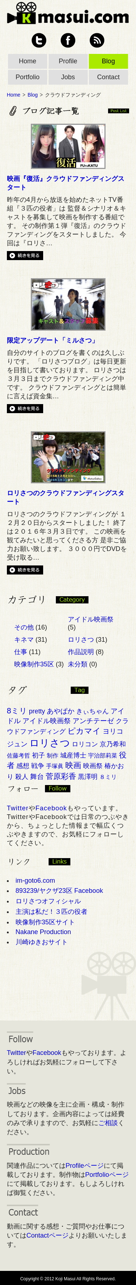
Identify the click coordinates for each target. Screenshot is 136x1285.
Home (27, 61)
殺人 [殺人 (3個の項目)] (21, 776)
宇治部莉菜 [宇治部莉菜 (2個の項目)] (102, 755)
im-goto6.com (35, 880)
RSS (97, 40)
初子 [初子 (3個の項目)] (38, 755)
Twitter (39, 40)
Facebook (68, 40)
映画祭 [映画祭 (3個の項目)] (93, 765)
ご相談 (108, 1123)
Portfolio (28, 77)
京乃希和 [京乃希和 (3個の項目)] (113, 744)
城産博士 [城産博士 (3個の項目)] (73, 755)
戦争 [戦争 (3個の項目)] (37, 765)
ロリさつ (81, 639)
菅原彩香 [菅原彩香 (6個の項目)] (61, 776)
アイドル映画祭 (91, 619)
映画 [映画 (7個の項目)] (73, 765)
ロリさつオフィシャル (48, 901)
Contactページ (47, 1235)
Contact (108, 77)
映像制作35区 (34, 664)
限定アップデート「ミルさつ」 (52, 340)
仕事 (20, 652)
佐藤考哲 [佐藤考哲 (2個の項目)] (18, 755)
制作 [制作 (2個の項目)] (52, 755)
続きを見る (25, 255)
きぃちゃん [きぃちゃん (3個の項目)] (92, 711)
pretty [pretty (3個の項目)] (37, 711)
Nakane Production (43, 932)
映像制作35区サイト (45, 922)
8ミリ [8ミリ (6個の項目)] (17, 711)
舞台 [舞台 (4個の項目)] (37, 776)
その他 (24, 627)
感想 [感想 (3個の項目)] (22, 765)
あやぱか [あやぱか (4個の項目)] (60, 711)
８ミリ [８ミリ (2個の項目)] (108, 777)
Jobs (68, 77)
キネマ (24, 639)
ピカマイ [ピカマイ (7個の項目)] (84, 730)
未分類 (77, 664)
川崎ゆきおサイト (42, 942)
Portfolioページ (107, 1174)
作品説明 (81, 652)
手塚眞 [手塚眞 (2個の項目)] (54, 766)
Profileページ (85, 1165)
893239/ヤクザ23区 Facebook (59, 890)
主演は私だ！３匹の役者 (51, 911)
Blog (108, 61)
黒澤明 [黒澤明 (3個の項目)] (88, 776)
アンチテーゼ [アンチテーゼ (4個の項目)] (93, 721)
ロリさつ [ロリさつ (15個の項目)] (49, 743)
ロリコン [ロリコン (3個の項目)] (85, 744)
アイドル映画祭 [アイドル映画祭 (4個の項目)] (46, 721)
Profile (68, 61)
